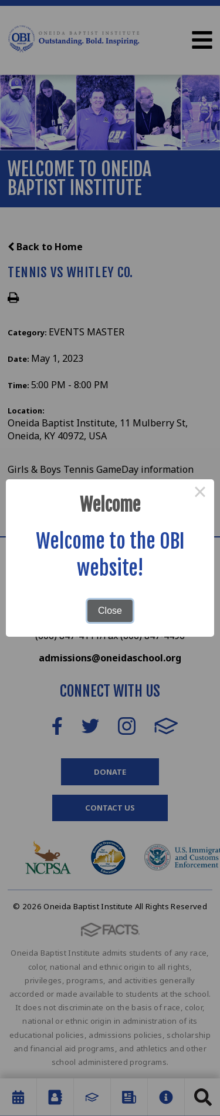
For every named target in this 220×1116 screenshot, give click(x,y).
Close (110, 611)
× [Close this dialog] (200, 493)
